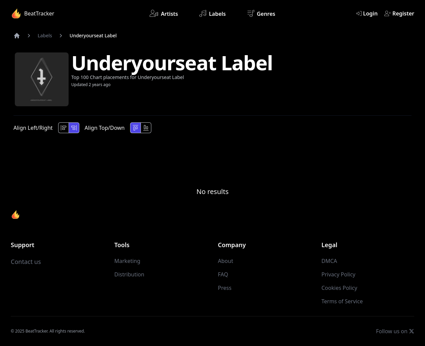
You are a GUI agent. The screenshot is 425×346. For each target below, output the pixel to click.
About (225, 261)
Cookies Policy (339, 288)
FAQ (223, 274)
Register (399, 13)
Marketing (127, 261)
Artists (164, 13)
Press (224, 288)
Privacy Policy (338, 274)
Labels (212, 13)
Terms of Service (342, 301)
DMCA (329, 261)
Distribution (129, 274)
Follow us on (395, 331)
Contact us (26, 262)
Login (367, 13)
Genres (261, 13)
